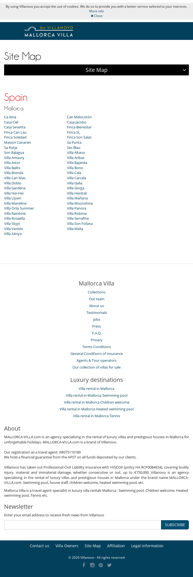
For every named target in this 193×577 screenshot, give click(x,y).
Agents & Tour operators (96, 360)
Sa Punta (74, 142)
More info (96, 11)
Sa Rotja (10, 147)
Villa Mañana (77, 198)
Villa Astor (12, 162)
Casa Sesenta (14, 127)
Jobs (96, 319)
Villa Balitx (12, 167)
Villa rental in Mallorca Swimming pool (96, 395)
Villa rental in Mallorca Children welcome (96, 402)
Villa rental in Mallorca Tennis (96, 415)
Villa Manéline (15, 203)
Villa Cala (74, 172)
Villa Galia (74, 183)
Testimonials (96, 312)
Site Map (93, 545)
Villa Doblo (12, 183)
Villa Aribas (75, 157)
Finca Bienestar (79, 127)
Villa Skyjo (12, 223)
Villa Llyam (12, 198)
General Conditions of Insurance (97, 353)
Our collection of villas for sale (96, 367)
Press (96, 326)
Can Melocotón (79, 116)
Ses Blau (73, 147)
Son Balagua (14, 152)
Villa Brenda (13, 172)
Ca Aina (10, 116)
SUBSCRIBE (175, 524)
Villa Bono (75, 167)
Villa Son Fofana (80, 223)
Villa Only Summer (19, 208)
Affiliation (116, 545)
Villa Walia (75, 228)
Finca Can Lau (15, 132)
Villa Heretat (77, 193)
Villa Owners (66, 545)
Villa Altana (76, 152)
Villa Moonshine (80, 203)
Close (97, 15)
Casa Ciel (11, 122)
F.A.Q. (96, 333)
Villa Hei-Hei (14, 193)
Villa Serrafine (78, 218)
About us (96, 305)
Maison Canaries (17, 142)
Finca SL (73, 132)
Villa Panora (76, 208)
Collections (97, 292)
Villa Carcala (76, 177)
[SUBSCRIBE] (82, 524)
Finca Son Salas (79, 137)
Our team (96, 298)
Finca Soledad (15, 137)
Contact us (39, 545)
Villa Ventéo (13, 228)
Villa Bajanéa (77, 162)
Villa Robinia (77, 213)
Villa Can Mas (14, 177)
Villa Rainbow (15, 213)
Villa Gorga (75, 188)
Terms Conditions (96, 346)
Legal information (147, 545)
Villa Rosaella (14, 218)
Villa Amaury (14, 157)
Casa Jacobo (76, 122)
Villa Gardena (14, 188)
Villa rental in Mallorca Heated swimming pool (97, 409)
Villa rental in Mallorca (96, 388)
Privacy (97, 339)
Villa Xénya (13, 233)
